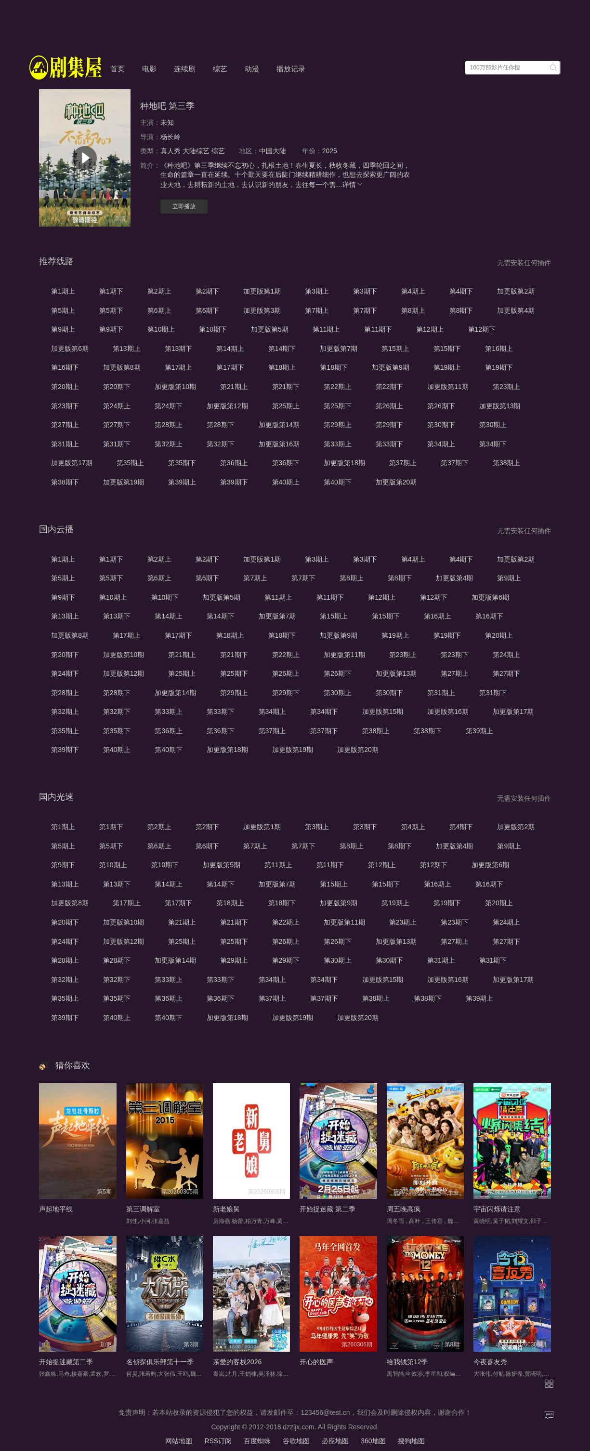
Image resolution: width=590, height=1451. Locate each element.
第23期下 (65, 406)
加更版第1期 (262, 291)
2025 (329, 151)
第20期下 (117, 386)
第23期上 (507, 386)
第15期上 (395, 348)
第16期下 (65, 367)
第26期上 (390, 406)
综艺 (220, 69)
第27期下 (117, 425)
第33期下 (390, 444)
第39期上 (182, 482)
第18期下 (334, 367)
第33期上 (338, 444)
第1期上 (63, 291)
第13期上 (127, 348)
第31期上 (65, 444)
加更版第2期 (516, 291)
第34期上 (441, 444)
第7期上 (317, 310)
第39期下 (234, 482)
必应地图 (335, 1441)
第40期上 (286, 482)
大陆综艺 (196, 151)
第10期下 (213, 329)
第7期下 (365, 310)
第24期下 (169, 406)
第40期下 (338, 482)
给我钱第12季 (407, 1362)
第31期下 (117, 444)
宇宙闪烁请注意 (497, 1209)
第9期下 (111, 329)
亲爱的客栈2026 (237, 1362)
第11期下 (378, 329)
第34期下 (493, 444)
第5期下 (111, 310)
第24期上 (117, 406)
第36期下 (286, 463)
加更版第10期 (175, 386)
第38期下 (65, 482)
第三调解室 (143, 1209)
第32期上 (169, 444)
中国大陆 (272, 151)
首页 (117, 69)
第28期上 (169, 425)
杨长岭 (170, 137)
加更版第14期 (279, 425)
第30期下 (441, 425)
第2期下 (208, 291)
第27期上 (65, 425)
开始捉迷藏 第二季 (327, 1209)
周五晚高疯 (403, 1209)
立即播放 (184, 206)
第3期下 (365, 291)
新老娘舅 (226, 1209)
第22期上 (338, 386)
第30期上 (493, 425)
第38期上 (507, 463)
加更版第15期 (383, 711)
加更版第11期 (448, 386)
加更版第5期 (269, 329)
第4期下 (461, 291)
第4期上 (413, 291)
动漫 (252, 69)
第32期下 (221, 444)
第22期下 (390, 386)
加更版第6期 (70, 348)
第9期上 (63, 329)
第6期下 (208, 310)
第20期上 (65, 386)
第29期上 (338, 425)
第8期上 (413, 310)
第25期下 (338, 406)
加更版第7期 (338, 348)
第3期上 (317, 291)
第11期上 (327, 329)
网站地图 (178, 1441)
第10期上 (161, 329)
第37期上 (403, 463)
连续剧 (185, 69)
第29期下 (390, 425)
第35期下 (182, 463)
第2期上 (159, 291)
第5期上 (63, 310)
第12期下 (482, 329)
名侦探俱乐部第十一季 (160, 1362)
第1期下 (111, 291)
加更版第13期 (500, 406)
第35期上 (130, 463)
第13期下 (179, 348)
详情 (353, 184)
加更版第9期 (390, 367)
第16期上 (499, 348)
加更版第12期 (227, 406)
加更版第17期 (71, 463)
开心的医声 (316, 1362)
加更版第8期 (122, 367)
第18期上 (282, 367)
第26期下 (441, 406)
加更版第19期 (123, 482)
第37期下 (455, 463)
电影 (149, 69)
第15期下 (447, 348)
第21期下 (286, 386)
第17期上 (179, 367)
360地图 (373, 1441)
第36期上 (234, 463)
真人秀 (170, 151)
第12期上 (430, 329)
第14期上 (230, 348)
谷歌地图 (296, 1441)
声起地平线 (56, 1209)
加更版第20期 (396, 482)
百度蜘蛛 (257, 1441)
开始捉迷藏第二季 (66, 1362)
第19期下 (499, 367)
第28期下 (221, 425)
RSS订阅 (218, 1441)
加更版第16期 (279, 444)
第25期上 (286, 406)
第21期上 (234, 386)
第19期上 (447, 367)
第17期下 (230, 367)
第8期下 (461, 310)
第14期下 (282, 348)
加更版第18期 (344, 463)
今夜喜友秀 (490, 1362)
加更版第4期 (516, 310)
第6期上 (159, 310)
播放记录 (290, 69)
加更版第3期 (262, 310)
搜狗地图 (411, 1441)
